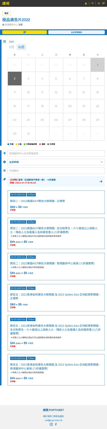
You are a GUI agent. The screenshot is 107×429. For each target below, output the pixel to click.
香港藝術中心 (11, 24)
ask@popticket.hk (53, 420)
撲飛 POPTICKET (53, 410)
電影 (6, 13)
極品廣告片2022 (16, 19)
